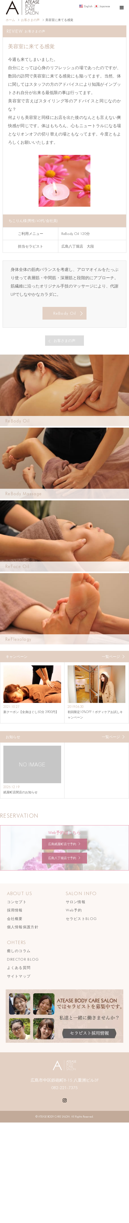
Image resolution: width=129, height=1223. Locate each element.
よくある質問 (19, 968)
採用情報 (15, 910)
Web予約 (74, 910)
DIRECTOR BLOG (23, 959)
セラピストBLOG (81, 919)
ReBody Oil (64, 313)
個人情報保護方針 (23, 927)
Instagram (64, 1100)
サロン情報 (76, 902)
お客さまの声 (64, 341)
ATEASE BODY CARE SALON (54, 1116)
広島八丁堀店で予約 (62, 858)
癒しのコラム (19, 951)
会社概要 (15, 919)
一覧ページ (111, 656)
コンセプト (17, 902)
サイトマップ (19, 976)
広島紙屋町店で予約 (62, 844)
